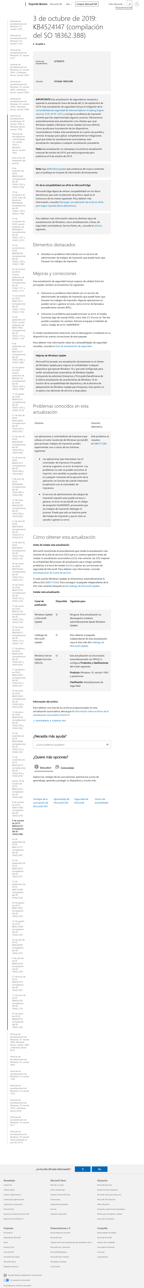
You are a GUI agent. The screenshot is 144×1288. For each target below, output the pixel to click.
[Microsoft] (14, 4)
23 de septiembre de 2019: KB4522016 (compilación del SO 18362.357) (18, 868)
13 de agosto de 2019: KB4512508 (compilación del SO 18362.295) (18, 928)
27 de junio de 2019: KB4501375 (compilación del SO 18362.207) (18, 983)
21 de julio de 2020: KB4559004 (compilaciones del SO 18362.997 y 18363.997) (19, 423)
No (99, 1169)
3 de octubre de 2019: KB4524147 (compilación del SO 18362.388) (18, 827)
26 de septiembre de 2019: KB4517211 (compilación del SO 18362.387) (18, 847)
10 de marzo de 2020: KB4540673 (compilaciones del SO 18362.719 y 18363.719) (19, 635)
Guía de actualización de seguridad (73, 346)
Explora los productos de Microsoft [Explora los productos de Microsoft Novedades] (16, 1214)
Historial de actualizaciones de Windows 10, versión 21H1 (19, 54)
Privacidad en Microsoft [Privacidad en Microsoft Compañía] (105, 1247)
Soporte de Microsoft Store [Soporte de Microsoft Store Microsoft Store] (60, 1194)
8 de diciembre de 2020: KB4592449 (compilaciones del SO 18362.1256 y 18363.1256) (19, 177)
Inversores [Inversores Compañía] (101, 1252)
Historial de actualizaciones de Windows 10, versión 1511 (19, 1121)
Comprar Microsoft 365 (87, 4)
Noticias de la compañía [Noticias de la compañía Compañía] (106, 1242)
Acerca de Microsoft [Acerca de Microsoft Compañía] (104, 1237)
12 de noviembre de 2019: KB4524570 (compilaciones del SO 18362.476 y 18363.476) (19, 766)
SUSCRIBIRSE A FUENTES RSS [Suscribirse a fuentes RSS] (51, 720)
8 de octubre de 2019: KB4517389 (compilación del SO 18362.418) (18, 809)
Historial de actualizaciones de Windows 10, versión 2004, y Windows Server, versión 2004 (19, 87)
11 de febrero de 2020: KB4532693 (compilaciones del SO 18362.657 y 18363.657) (19, 677)
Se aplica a (40, 43)
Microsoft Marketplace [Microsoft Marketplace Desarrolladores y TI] (58, 1252)
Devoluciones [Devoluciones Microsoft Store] (55, 1199)
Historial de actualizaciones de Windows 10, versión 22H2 (18, 25)
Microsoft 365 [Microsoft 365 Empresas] (9, 1252)
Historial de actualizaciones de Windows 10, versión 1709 (19, 1075)
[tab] (43, 767)
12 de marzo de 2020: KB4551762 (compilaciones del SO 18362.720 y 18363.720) (19, 614)
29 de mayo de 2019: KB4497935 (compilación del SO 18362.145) (18, 1020)
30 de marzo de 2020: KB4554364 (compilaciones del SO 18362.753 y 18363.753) (19, 571)
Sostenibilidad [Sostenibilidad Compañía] (102, 1257)
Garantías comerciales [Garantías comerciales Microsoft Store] (58, 1214)
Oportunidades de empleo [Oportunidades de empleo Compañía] (106, 1233)
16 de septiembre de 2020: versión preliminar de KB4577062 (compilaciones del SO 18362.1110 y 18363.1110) (19, 328)
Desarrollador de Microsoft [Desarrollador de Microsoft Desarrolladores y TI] (60, 1233)
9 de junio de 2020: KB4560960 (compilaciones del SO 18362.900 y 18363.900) (19, 487)
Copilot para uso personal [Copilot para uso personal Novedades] (13, 1204)
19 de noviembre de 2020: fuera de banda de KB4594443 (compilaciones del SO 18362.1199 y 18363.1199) (19, 203)
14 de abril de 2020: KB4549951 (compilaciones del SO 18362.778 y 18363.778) (19, 550)
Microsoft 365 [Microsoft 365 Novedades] (9, 1209)
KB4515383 (52, 582)
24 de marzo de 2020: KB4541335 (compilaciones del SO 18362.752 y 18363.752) (19, 592)
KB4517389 (100, 443)
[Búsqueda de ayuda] (129, 3)
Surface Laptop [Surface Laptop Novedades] (9, 1190)
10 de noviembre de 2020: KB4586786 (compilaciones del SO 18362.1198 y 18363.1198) (19, 254)
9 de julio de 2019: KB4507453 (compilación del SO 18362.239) (18, 965)
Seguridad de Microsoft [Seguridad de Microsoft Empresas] (12, 1237)
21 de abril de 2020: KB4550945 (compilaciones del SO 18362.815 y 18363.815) (19, 529)
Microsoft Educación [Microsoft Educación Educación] (104, 1185)
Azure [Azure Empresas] (6, 1242)
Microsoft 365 (56, 4)
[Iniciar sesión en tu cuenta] (136, 4)
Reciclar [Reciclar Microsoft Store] (53, 1209)
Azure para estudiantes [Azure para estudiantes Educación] (105, 1219)
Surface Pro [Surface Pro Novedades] (8, 1185)
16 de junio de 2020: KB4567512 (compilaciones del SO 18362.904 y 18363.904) (19, 465)
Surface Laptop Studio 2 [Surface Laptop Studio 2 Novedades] (12, 1194)
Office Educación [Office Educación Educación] (103, 1204)
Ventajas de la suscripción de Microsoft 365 (40, 802)
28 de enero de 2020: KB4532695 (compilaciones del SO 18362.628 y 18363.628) (19, 698)
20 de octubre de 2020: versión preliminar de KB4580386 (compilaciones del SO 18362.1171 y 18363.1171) (19, 280)
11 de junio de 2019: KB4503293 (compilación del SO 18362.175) (18, 1002)
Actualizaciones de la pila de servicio (52, 572)
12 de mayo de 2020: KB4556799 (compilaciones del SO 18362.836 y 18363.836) (19, 508)
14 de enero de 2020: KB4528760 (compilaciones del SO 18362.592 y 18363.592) (19, 720)
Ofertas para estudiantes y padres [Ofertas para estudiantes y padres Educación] (109, 1214)
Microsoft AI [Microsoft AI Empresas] (8, 1233)
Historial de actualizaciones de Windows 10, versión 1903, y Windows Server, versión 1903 (17, 122)
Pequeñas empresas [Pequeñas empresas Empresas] (11, 1266)
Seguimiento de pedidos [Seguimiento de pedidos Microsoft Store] (59, 1204)
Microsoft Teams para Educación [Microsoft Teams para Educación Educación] (109, 1194)
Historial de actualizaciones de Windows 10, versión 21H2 (18, 39)
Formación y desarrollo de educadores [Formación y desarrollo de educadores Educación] (111, 1209)
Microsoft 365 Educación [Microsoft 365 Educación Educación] (106, 1199)
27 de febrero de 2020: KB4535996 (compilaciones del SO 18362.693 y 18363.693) (19, 656)
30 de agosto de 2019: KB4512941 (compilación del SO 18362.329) (18, 909)
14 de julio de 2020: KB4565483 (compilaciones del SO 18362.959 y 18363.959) (19, 444)
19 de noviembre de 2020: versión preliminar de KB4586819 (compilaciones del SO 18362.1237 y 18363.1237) (19, 229)
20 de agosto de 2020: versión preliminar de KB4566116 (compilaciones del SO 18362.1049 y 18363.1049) (19, 378)
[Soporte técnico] (37, 4)
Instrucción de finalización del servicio (18, 160)
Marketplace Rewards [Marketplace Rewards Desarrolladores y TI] (58, 1262)
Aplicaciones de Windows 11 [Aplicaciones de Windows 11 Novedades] (14, 1219)
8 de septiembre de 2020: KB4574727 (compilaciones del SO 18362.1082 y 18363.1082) (19, 353)
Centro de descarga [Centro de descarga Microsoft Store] (57, 1190)
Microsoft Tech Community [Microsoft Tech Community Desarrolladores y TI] (60, 1247)
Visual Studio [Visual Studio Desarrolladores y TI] (55, 1266)
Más (68, 4)
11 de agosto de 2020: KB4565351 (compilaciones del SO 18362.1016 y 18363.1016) (19, 402)
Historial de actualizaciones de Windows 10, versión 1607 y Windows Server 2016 (19, 1105)
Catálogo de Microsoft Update (83, 585)
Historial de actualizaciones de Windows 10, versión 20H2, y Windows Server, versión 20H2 (19, 70)
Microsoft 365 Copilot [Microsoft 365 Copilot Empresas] (11, 1257)
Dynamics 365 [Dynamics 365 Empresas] (9, 1247)
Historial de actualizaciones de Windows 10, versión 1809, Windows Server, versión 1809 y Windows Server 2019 (19, 1042)
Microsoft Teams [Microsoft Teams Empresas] (10, 1262)
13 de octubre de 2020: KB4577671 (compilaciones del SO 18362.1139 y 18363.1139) (19, 303)
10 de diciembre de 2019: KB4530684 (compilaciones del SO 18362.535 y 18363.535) (19, 742)
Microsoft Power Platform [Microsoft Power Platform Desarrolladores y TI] (59, 1257)
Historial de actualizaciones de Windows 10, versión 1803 (19, 1060)
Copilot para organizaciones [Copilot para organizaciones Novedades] (14, 1199)
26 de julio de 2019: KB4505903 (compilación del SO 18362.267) (18, 946)
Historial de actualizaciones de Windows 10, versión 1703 (19, 1089)
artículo (98, 225)
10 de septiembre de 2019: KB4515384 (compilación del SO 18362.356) (18, 889)
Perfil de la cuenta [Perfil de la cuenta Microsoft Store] (57, 1185)
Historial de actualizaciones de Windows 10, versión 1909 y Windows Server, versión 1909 (19, 104)
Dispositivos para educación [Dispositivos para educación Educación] (107, 1190)
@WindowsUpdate (56, 168)
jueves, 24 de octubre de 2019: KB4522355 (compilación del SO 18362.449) (18, 789)
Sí (83, 1169)
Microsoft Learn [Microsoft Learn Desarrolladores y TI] (56, 1237)
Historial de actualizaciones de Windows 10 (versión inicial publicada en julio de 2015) (19, 1137)
